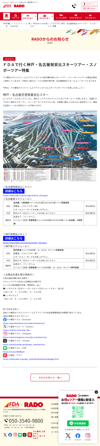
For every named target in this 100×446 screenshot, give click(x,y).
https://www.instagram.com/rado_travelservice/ (25, 337)
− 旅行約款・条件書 (57, 412)
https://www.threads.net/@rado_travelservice (24, 344)
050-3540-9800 (26, 420)
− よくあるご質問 (57, 431)
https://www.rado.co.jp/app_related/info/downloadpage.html (31, 359)
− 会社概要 (54, 404)
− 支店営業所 (55, 408)
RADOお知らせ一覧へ (50, 377)
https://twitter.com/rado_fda (16, 330)
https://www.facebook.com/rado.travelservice (24, 323)
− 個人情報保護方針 (57, 417)
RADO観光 (6, 24)
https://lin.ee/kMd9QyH (14, 351)
